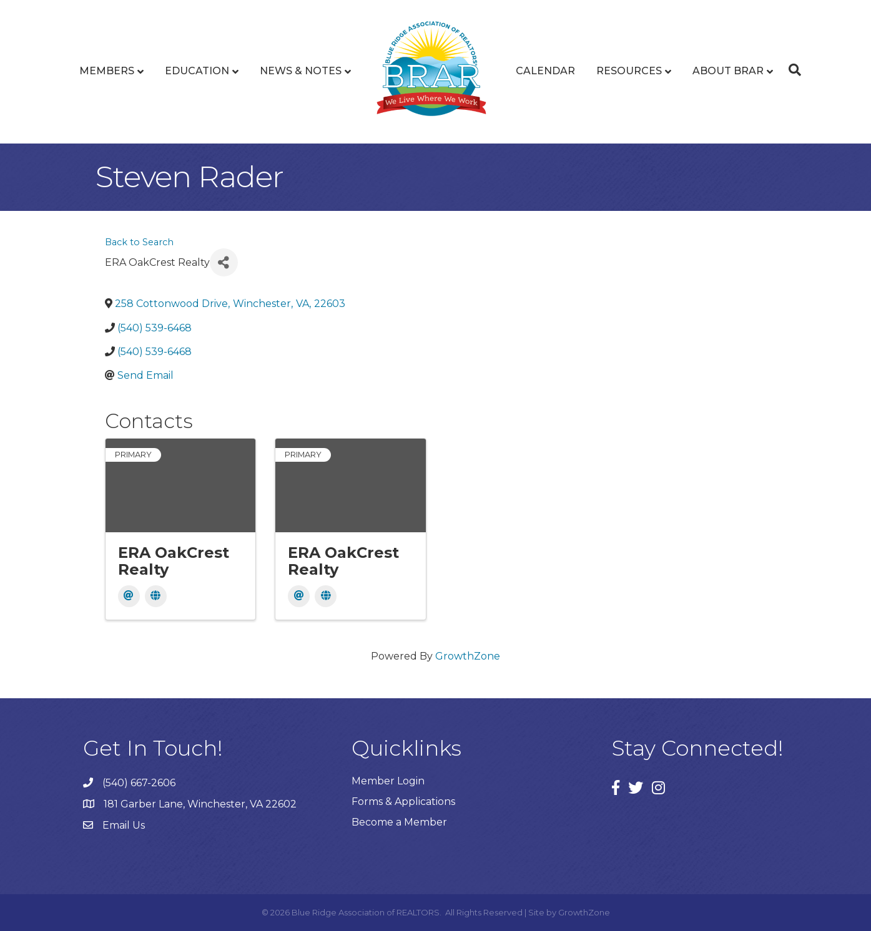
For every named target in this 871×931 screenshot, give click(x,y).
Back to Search (139, 242)
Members (106, 71)
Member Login (388, 781)
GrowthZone (467, 656)
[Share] (224, 262)
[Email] (129, 596)
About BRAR (728, 71)
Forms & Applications (403, 801)
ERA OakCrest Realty (173, 560)
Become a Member (399, 822)
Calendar (545, 71)
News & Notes (301, 71)
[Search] (791, 70)
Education (197, 71)
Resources (629, 71)
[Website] (156, 596)
